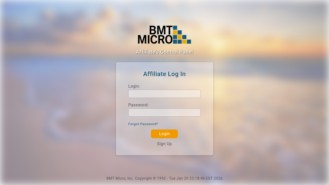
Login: (134, 86)
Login (164, 133)
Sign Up (164, 143)
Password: (138, 105)
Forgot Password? (143, 124)
